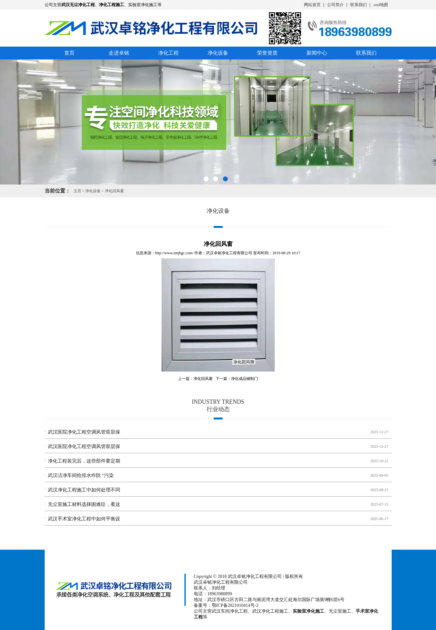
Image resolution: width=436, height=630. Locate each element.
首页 (69, 53)
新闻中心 (317, 53)
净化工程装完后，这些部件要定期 (84, 461)
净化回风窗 (114, 191)
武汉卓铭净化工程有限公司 (229, 253)
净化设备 (218, 53)
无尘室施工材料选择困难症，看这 (84, 504)
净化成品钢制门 (244, 378)
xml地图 (380, 4)
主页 (77, 191)
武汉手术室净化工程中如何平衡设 (84, 518)
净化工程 (168, 53)
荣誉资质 (267, 53)
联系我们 (358, 4)
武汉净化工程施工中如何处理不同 (84, 489)
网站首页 (312, 4)
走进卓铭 (119, 53)
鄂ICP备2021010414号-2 (235, 605)
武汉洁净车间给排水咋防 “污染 (81, 475)
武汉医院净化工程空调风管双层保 (84, 432)
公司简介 (335, 4)
